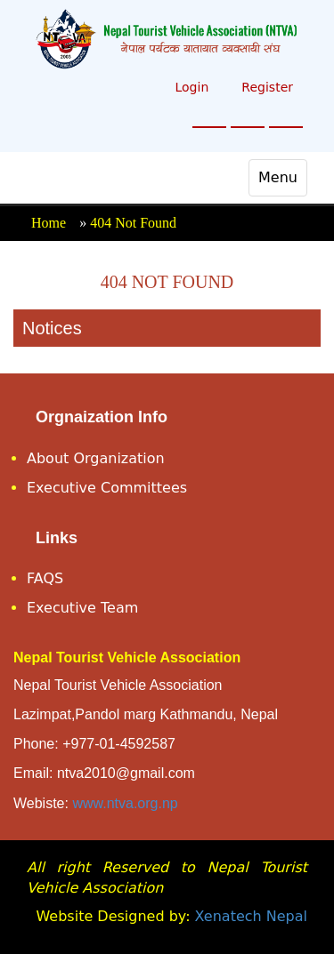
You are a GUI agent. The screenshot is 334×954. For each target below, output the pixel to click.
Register (267, 87)
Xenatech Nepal (251, 916)
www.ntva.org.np (124, 803)
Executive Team (82, 607)
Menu (282, 182)
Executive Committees (107, 487)
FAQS (45, 578)
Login (191, 87)
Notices (52, 328)
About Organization (96, 458)
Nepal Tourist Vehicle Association (126, 657)
